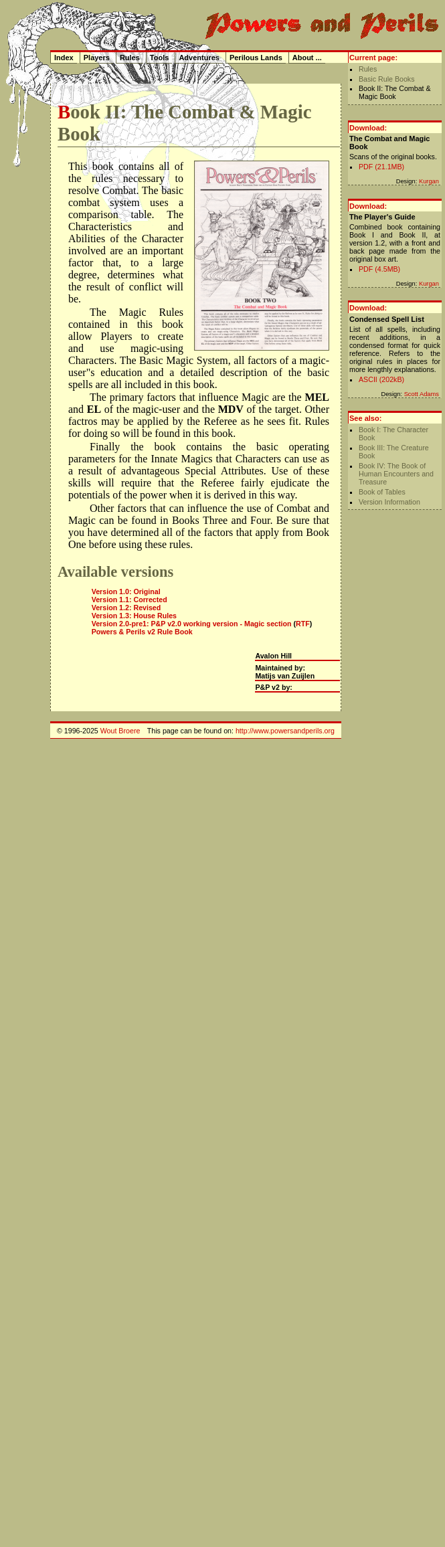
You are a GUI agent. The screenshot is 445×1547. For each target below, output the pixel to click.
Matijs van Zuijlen (285, 676)
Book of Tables (382, 492)
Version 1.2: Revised (126, 608)
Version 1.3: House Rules (134, 616)
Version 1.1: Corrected (129, 600)
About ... (307, 58)
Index (64, 58)
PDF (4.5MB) (379, 269)
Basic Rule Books (387, 79)
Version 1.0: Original (126, 591)
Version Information (389, 502)
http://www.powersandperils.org (285, 731)
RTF (303, 624)
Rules (368, 69)
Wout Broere (120, 731)
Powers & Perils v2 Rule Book (142, 632)
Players (97, 58)
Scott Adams (421, 394)
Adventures (199, 58)
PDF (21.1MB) (381, 167)
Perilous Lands (256, 58)
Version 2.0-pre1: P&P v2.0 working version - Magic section (192, 624)
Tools (159, 58)
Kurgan (429, 181)
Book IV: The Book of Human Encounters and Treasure (396, 474)
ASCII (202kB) (381, 379)
